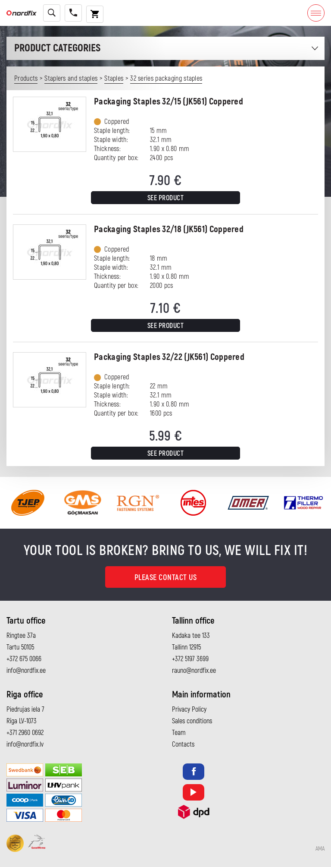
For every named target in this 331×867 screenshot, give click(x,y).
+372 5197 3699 (190, 659)
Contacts (183, 744)
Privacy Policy (189, 709)
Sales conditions (192, 721)
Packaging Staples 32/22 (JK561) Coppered (169, 357)
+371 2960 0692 (25, 732)
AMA (320, 849)
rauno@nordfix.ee (194, 670)
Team (179, 732)
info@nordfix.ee (26, 670)
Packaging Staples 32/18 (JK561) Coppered (169, 229)
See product (165, 198)
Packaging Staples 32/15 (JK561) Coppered (168, 101)
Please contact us (165, 578)
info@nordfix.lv (25, 744)
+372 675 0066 (23, 659)
